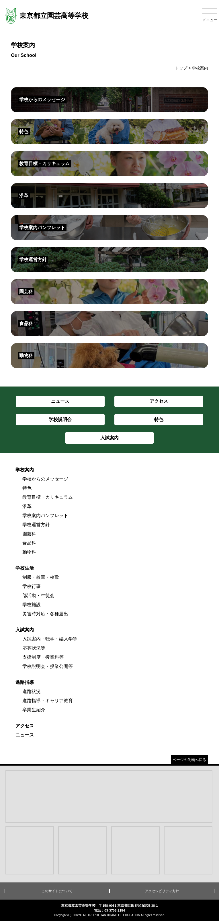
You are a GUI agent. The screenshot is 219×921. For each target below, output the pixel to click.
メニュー (209, 20)
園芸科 (29, 533)
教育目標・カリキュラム (47, 497)
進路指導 (24, 682)
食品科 (29, 542)
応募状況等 (33, 648)
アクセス (24, 725)
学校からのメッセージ (45, 478)
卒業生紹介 (33, 709)
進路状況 (31, 691)
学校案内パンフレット (45, 515)
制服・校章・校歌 (40, 577)
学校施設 (31, 604)
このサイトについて (57, 891)
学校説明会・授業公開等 (47, 666)
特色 (27, 488)
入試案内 (24, 629)
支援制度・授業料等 (43, 657)
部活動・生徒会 (38, 595)
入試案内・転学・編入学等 (49, 638)
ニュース (24, 734)
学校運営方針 (36, 524)
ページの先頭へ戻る (189, 760)
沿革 (27, 506)
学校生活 (24, 568)
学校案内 (24, 469)
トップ (181, 68)
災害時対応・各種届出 (45, 613)
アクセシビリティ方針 (162, 891)
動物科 (29, 552)
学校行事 (31, 586)
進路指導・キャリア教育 (47, 700)
